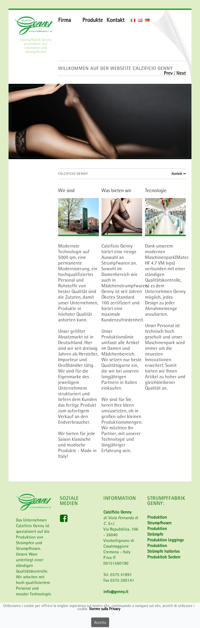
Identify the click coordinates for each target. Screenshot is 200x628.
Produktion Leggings (165, 539)
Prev (169, 73)
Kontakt (116, 19)
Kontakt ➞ (179, 174)
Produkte (92, 19)
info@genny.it (115, 591)
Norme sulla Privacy (104, 609)
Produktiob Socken (163, 556)
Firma (64, 19)
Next (181, 73)
